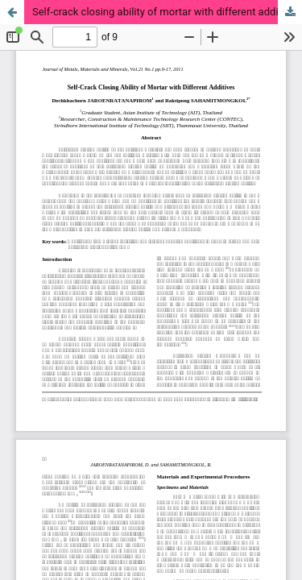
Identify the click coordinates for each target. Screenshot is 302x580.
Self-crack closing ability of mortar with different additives (166, 12)
